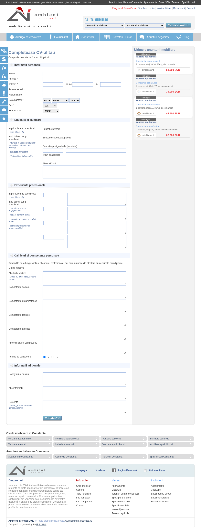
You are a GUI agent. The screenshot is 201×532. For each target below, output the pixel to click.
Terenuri (176, 2)
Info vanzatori (83, 497)
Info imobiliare (164, 8)
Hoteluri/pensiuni (120, 509)
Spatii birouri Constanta (162, 456)
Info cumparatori (84, 501)
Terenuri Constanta (112, 456)
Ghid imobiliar (83, 486)
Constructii (87, 37)
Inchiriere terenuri (64, 444)
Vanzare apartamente (19, 438)
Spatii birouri (188, 2)
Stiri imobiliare (156, 470)
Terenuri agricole (120, 513)
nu (49, 357)
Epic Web (41, 524)
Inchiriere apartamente (67, 438)
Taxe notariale (83, 493)
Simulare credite (146, 8)
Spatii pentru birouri (122, 497)
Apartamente (150, 2)
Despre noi (179, 8)
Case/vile (116, 489)
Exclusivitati (61, 37)
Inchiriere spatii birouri (161, 444)
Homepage (81, 470)
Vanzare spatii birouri (113, 444)
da (57, 357)
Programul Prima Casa (124, 8)
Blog (186, 37)
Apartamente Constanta (20, 456)
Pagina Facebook (127, 470)
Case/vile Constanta (65, 456)
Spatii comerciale (121, 501)
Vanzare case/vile (111, 438)
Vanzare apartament (146, 56)
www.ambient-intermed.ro (78, 520)
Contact (191, 8)
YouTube (100, 470)
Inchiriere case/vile (159, 438)
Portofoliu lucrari (122, 37)
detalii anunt (148, 70)
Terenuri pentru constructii (125, 493)
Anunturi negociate (158, 37)
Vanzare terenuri (17, 444)
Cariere (80, 489)
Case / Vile (164, 2)
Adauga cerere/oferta (28, 37)
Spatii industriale (120, 505)
